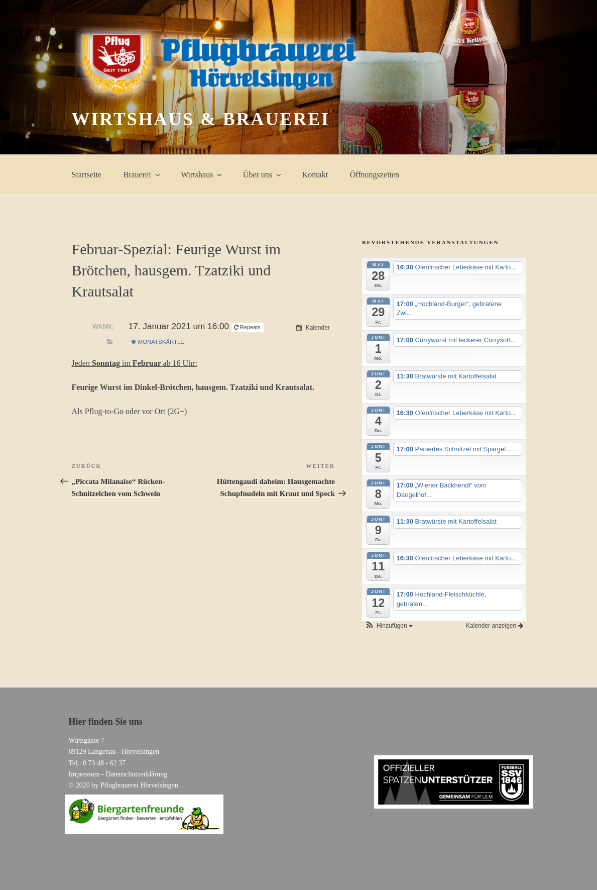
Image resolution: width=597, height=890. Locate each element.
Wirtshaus (202, 174)
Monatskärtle (158, 342)
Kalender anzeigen (494, 625)
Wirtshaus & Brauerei (201, 119)
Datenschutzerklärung (136, 774)
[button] (388, 626)
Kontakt (315, 174)
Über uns (263, 174)
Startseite (87, 174)
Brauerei (143, 174)
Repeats (248, 327)
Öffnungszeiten (374, 174)
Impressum (84, 774)
